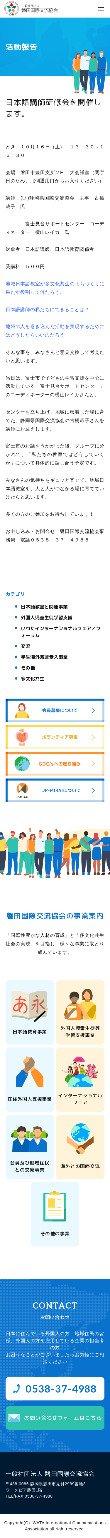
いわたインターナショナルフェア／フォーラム (61, 632)
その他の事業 (55, 1233)
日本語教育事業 (30, 1031)
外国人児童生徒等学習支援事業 (80, 1031)
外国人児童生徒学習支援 (46, 617)
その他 (28, 668)
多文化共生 (32, 678)
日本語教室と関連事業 (44, 606)
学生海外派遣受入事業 (44, 657)
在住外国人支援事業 (30, 1099)
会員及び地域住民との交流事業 (29, 1166)
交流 (25, 646)
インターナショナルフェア (80, 1099)
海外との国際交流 (80, 1166)
